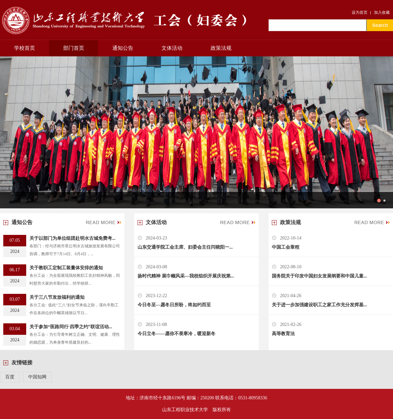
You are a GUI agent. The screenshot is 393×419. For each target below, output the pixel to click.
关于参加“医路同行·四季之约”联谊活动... (70, 326)
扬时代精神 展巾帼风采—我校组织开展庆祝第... (186, 276)
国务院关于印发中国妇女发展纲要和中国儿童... (319, 276)
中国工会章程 (285, 247)
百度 (9, 376)
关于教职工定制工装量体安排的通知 (66, 267)
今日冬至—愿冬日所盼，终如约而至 (174, 304)
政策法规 (221, 48)
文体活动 (171, 48)
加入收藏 (382, 12)
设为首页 (359, 12)
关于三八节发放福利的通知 (56, 297)
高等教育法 (283, 333)
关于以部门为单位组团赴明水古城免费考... (72, 238)
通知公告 (122, 48)
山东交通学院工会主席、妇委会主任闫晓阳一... (185, 247)
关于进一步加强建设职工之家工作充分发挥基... (319, 304)
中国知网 (37, 376)
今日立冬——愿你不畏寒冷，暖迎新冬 (176, 333)
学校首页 (24, 48)
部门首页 (73, 48)
